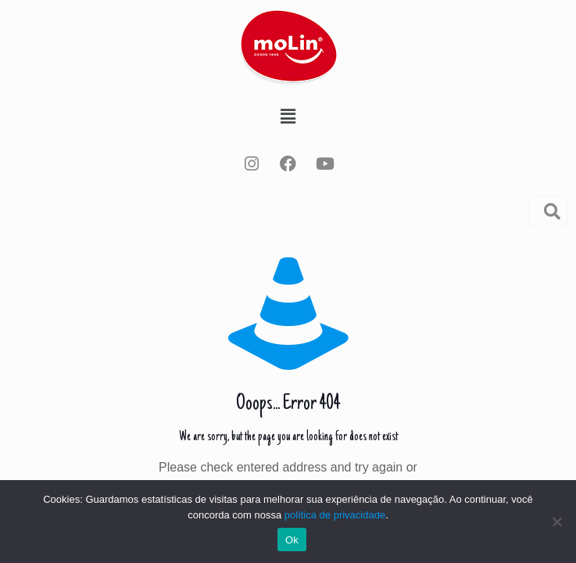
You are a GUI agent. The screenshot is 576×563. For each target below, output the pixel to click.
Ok (292, 540)
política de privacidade (334, 515)
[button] (287, 116)
